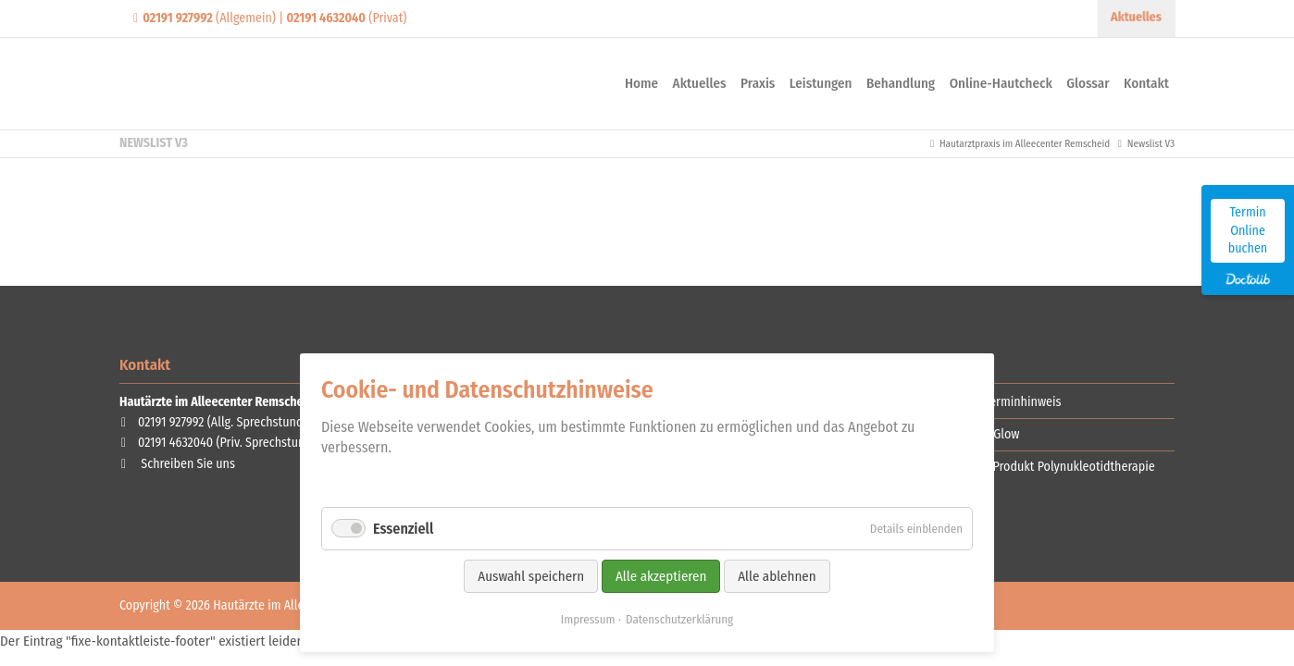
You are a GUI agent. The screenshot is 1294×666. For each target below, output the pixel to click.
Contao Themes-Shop (267, 83)
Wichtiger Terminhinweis (997, 402)
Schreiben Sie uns (188, 464)
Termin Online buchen (1247, 230)
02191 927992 (171, 422)
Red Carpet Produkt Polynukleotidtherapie (1043, 467)
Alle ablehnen (776, 576)
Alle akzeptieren (661, 576)
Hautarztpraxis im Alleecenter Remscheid (1024, 144)
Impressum (588, 619)
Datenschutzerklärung (679, 619)
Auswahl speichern (531, 576)
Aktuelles (1137, 17)
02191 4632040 (175, 442)
